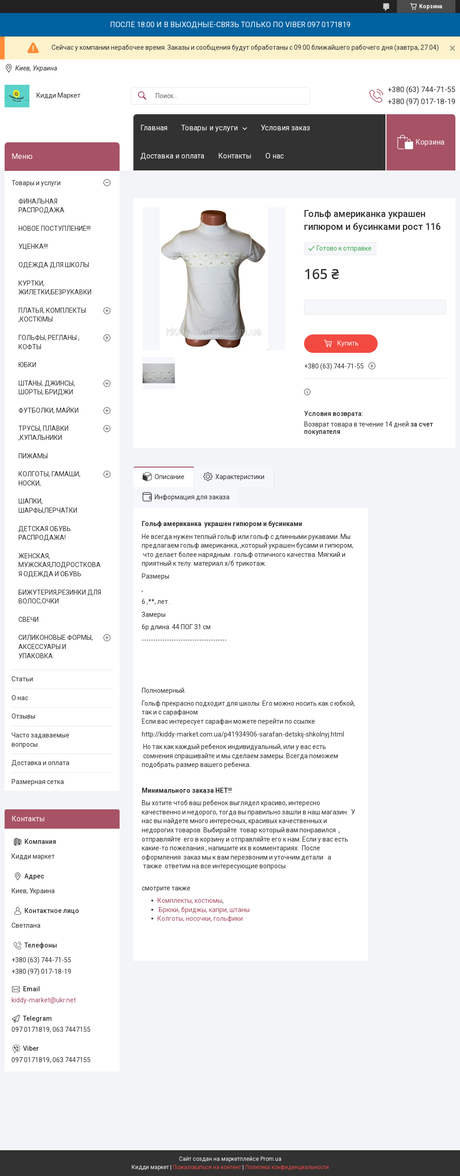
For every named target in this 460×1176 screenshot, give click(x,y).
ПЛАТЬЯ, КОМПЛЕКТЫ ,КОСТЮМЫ (52, 315)
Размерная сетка (38, 781)
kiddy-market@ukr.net (44, 1000)
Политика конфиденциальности (287, 1167)
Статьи (22, 679)
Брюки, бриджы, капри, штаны (204, 909)
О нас (274, 156)
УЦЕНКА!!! (33, 246)
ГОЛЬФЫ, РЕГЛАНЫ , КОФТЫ (49, 342)
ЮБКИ (27, 365)
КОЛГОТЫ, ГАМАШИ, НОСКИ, (49, 478)
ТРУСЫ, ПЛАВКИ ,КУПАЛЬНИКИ (43, 433)
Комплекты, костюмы (189, 900)
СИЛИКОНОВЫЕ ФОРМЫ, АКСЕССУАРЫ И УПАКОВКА (55, 646)
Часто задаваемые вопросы (40, 739)
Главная (153, 127)
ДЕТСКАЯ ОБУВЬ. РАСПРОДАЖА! (45, 533)
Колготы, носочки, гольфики (200, 918)
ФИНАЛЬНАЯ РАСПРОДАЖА (41, 206)
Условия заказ (285, 127)
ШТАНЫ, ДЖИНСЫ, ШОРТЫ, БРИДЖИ (46, 388)
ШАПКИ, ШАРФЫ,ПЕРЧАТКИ (47, 505)
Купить (348, 343)
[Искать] (142, 96)
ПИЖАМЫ (33, 456)
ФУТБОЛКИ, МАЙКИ (48, 410)
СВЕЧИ (28, 619)
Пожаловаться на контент (207, 1167)
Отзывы (23, 716)
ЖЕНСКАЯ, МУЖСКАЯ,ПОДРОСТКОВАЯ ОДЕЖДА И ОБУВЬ (59, 565)
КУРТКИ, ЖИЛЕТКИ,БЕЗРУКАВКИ (55, 288)
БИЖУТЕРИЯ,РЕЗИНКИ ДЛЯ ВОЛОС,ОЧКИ (59, 597)
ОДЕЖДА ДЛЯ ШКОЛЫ (53, 265)
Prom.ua (271, 1159)
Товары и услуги (209, 127)
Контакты (235, 156)
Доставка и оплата (172, 156)
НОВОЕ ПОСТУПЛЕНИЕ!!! (54, 228)
